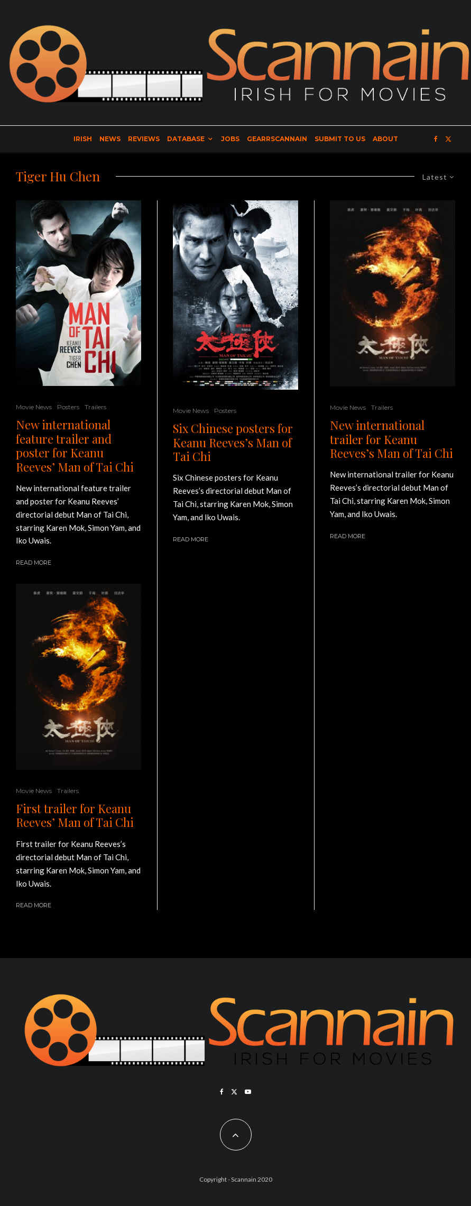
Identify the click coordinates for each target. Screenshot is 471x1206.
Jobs (230, 139)
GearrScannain (277, 139)
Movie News (34, 407)
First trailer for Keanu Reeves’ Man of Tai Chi (75, 816)
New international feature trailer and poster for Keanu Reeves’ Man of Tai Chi (75, 446)
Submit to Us (340, 139)
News (110, 139)
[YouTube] (248, 1092)
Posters (68, 407)
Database (186, 139)
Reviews (144, 139)
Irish (82, 139)
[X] (448, 139)
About (385, 139)
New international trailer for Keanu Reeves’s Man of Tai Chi (391, 439)
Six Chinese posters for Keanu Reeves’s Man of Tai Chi (233, 442)
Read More (33, 562)
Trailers (95, 407)
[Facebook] (435, 139)
